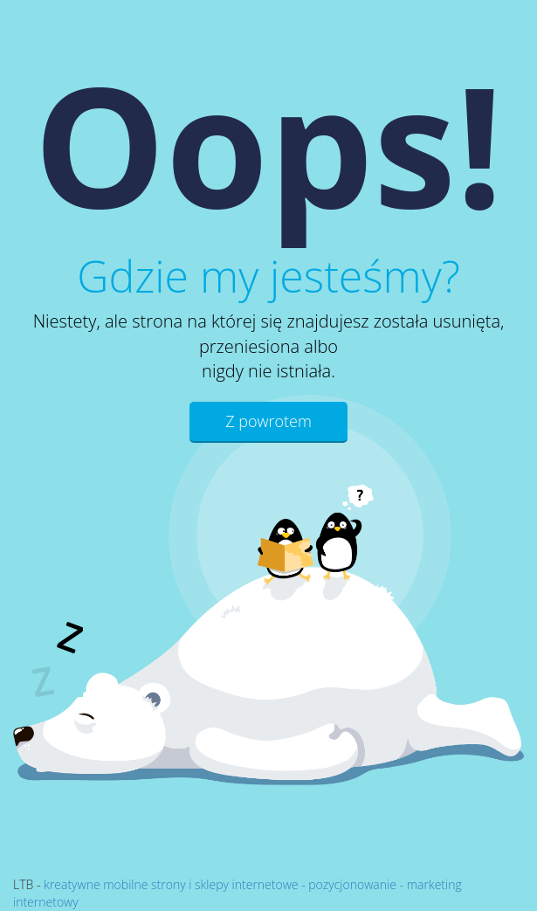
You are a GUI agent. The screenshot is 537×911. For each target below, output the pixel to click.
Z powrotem (268, 421)
